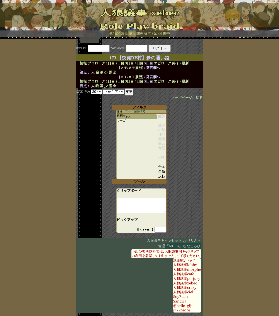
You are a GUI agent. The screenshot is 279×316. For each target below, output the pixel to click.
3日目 (129, 63)
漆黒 (124, 33)
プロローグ (96, 63)
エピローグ (162, 63)
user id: (93, 48)
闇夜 (139, 33)
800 (117, 33)
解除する (140, 111)
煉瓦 (132, 33)
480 (111, 33)
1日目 (110, 63)
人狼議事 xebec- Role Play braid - (140, 19)
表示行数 (83, 92)
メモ (123, 68)
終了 (175, 63)
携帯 (166, 33)
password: (129, 48)
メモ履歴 (135, 68)
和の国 (157, 33)
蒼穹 (147, 33)
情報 (83, 63)
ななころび (192, 246)
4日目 (139, 63)
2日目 (120, 63)
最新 (185, 63)
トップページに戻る (187, 97)
